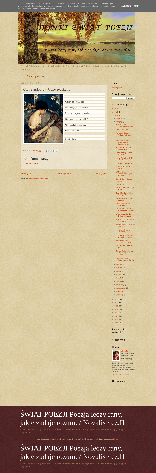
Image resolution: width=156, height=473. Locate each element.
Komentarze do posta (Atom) (39, 178)
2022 (116, 309)
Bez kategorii (32, 76)
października (121, 288)
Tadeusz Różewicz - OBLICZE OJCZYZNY (124, 241)
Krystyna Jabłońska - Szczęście (123, 231)
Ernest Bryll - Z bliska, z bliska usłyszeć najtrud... (125, 210)
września (119, 285)
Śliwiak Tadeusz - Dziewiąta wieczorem (124, 125)
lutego (118, 122)
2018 (116, 115)
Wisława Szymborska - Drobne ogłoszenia (124, 215)
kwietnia (119, 268)
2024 (116, 316)
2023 (116, 313)
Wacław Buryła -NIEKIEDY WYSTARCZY (125, 220)
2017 (116, 112)
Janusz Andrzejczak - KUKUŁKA (123, 204)
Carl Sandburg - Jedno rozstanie (124, 154)
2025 (116, 319)
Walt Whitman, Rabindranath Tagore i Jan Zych (124, 174)
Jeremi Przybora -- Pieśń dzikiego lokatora (124, 194)
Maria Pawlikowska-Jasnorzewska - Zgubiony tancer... (123, 142)
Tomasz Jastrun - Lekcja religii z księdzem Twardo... (124, 253)
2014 (116, 109)
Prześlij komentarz (32, 163)
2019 (116, 299)
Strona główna (64, 173)
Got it (136, 6)
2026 (116, 323)
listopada (119, 291)
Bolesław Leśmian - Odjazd (125, 163)
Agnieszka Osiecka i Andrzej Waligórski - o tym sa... (124, 135)
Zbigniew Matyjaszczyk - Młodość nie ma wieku (124, 236)
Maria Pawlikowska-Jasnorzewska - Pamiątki (125, 259)
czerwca (119, 274)
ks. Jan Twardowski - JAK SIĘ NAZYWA (125, 159)
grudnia (119, 295)
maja (118, 271)
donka (125, 351)
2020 (116, 302)
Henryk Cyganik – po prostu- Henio (123, 148)
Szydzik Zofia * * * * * (123, 184)
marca (118, 264)
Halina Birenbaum (122, 130)
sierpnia (119, 281)
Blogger (116, 439)
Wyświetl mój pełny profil (120, 375)
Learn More (126, 6)
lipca (118, 278)
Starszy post (101, 173)
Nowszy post (27, 173)
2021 (116, 306)
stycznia (119, 118)
